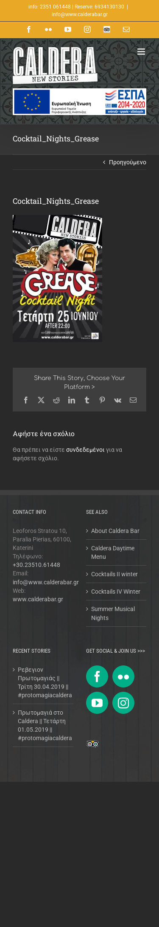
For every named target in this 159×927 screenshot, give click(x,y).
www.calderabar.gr (38, 599)
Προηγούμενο (127, 162)
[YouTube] (97, 703)
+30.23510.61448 (36, 564)
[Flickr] (123, 676)
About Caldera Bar (115, 530)
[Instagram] (123, 703)
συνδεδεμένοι (85, 449)
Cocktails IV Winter (115, 591)
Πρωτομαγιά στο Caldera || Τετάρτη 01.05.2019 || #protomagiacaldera (43, 725)
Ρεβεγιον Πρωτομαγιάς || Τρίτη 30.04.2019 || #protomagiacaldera (43, 682)
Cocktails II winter (114, 574)
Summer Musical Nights (113, 613)
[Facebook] (97, 676)
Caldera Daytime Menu (112, 552)
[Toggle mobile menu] (141, 51)
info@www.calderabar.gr (80, 14)
